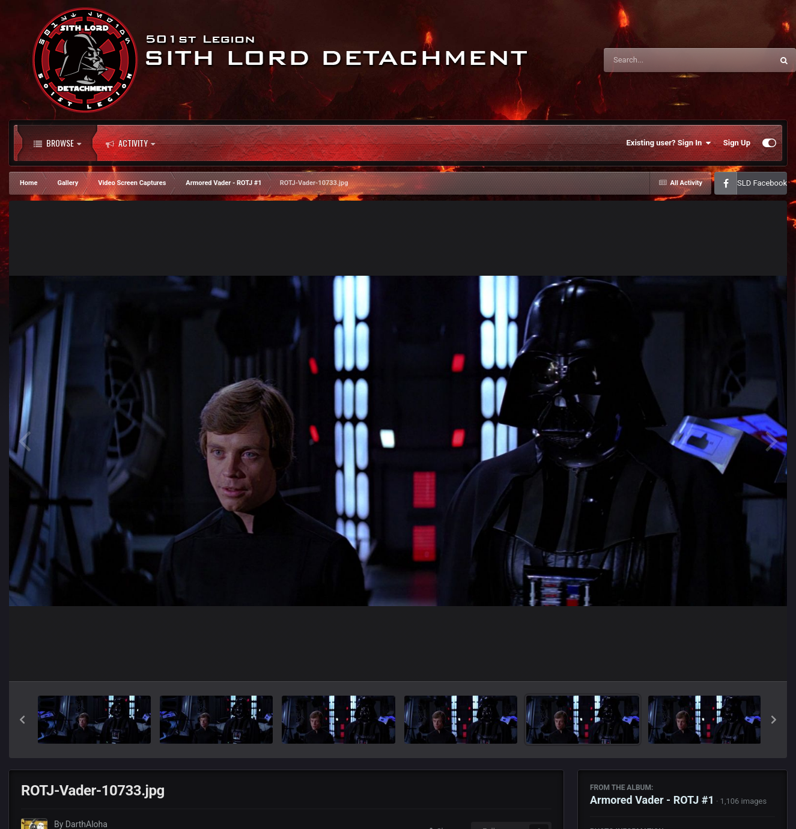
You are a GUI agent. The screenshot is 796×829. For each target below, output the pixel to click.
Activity (130, 143)
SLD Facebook (762, 182)
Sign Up (736, 142)
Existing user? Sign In (669, 143)
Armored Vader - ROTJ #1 (652, 800)
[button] (22, 719)
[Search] (658, 60)
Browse (57, 143)
